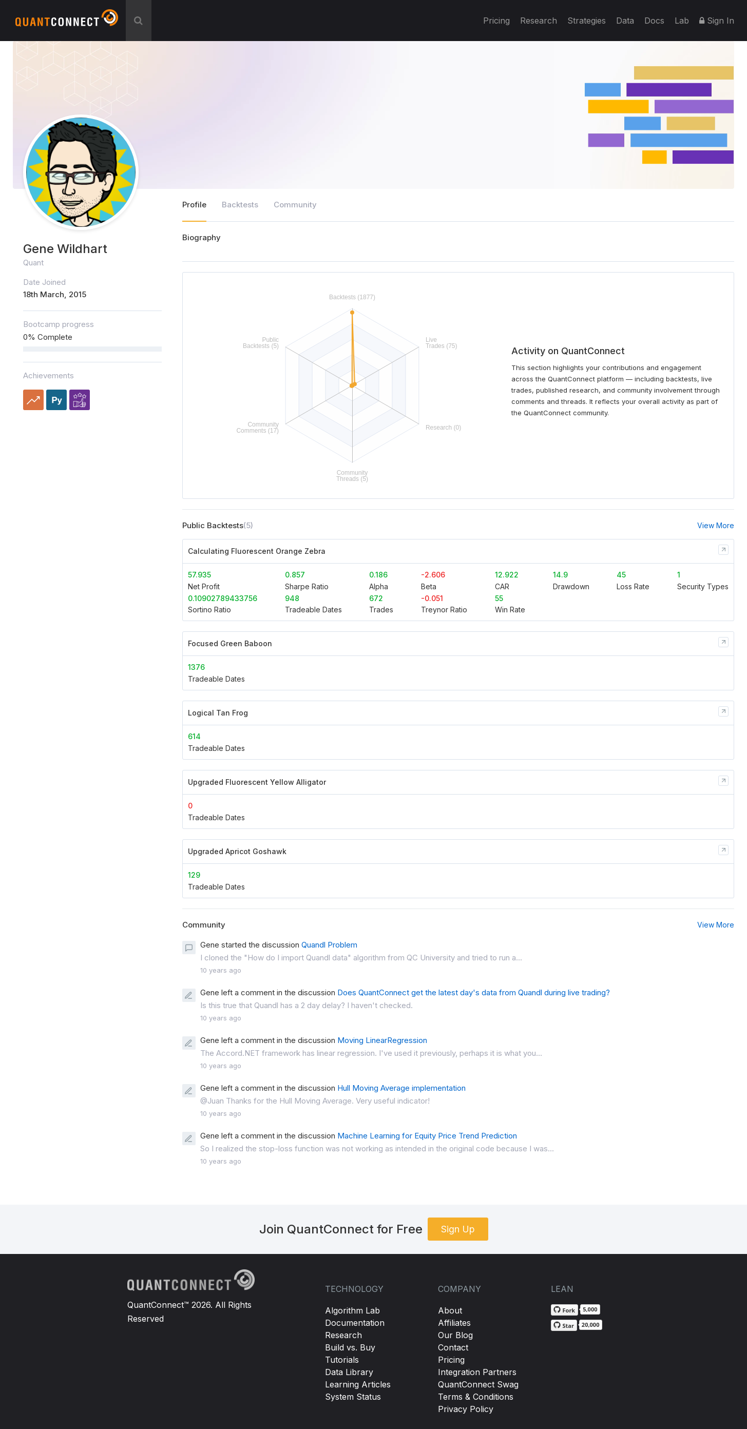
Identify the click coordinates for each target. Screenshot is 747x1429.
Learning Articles (358, 1384)
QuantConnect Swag (478, 1384)
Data (625, 20)
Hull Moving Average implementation (401, 1088)
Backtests (240, 204)
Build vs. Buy (350, 1347)
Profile (194, 204)
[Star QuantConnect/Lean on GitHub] (564, 1325)
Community (295, 204)
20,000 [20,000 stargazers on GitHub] (591, 1324)
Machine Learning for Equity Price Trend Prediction (427, 1136)
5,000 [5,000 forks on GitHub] (590, 1309)
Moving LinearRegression (382, 1040)
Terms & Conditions (475, 1397)
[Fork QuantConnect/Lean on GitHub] (565, 1310)
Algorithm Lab (352, 1310)
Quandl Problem (329, 945)
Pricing (496, 20)
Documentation (355, 1323)
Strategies (586, 20)
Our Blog (455, 1335)
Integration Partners (477, 1372)
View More (715, 525)
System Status (353, 1397)
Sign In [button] (716, 20)
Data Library (349, 1372)
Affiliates (454, 1323)
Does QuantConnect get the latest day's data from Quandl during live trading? (473, 992)
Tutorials (342, 1360)
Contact (453, 1347)
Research (538, 20)
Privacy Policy (465, 1409)
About (450, 1310)
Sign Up (458, 1229)
